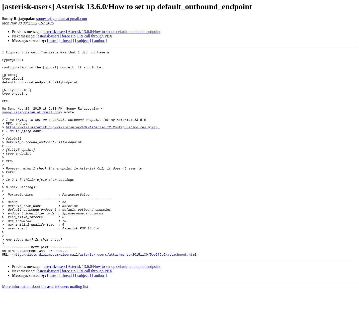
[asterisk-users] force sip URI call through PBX (74, 36)
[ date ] (52, 40)
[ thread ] (66, 40)
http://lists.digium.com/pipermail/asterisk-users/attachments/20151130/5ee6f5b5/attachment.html (105, 295)
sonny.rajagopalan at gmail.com (61, 18)
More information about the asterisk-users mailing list (45, 328)
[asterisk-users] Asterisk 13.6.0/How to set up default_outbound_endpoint (102, 31)
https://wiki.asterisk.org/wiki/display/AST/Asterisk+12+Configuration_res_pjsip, (83, 143)
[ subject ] (83, 40)
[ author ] (99, 40)
